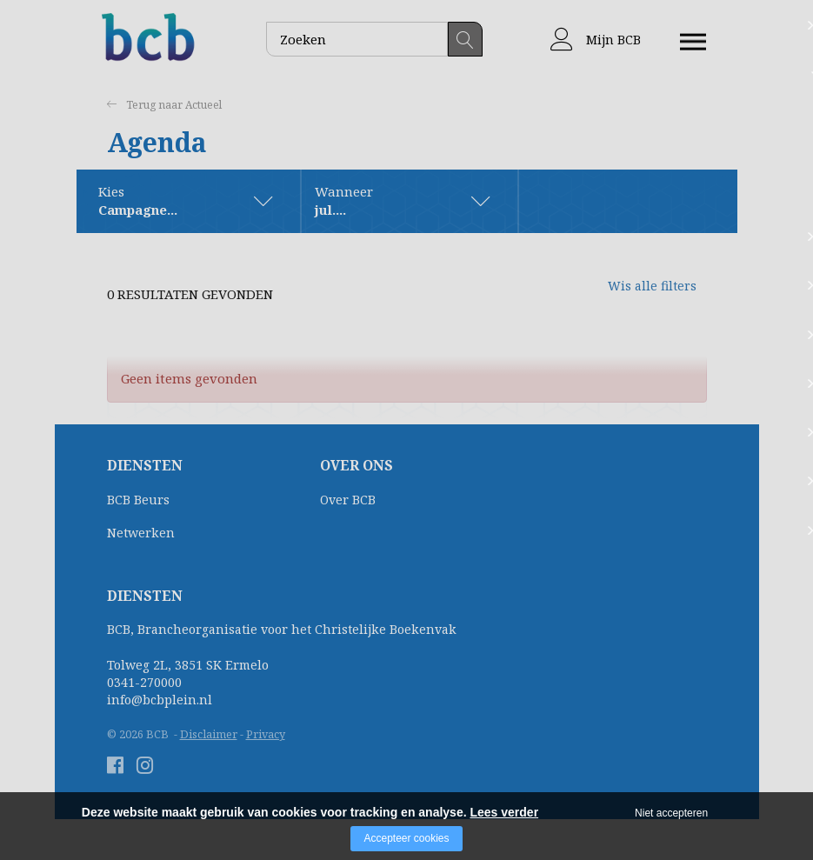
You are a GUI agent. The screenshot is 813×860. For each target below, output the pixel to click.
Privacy (265, 735)
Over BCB (348, 500)
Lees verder (504, 812)
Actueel (207, 105)
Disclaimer (208, 735)
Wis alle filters (637, 294)
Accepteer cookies (406, 838)
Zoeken (465, 39)
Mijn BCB (595, 39)
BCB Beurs (138, 500)
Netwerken (141, 533)
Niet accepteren (671, 813)
